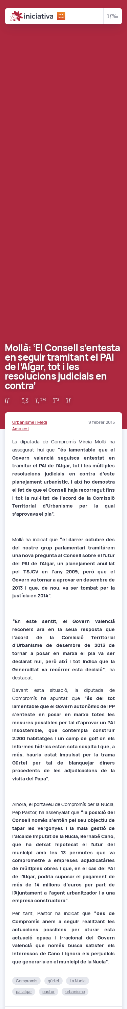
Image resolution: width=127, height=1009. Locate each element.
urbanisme (75, 991)
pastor (48, 991)
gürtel (53, 981)
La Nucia (78, 981)
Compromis (26, 981)
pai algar (24, 991)
